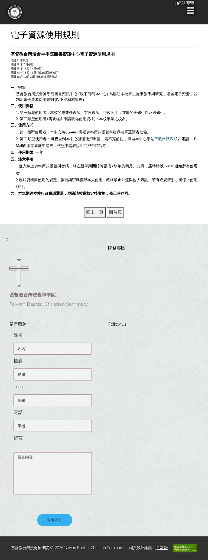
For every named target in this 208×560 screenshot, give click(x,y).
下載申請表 (164, 139)
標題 (18, 363)
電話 (18, 415)
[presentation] (55, 500)
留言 (18, 440)
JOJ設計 (162, 547)
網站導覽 (185, 3)
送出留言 (54, 523)
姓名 (18, 337)
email (19, 389)
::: (6, 239)
